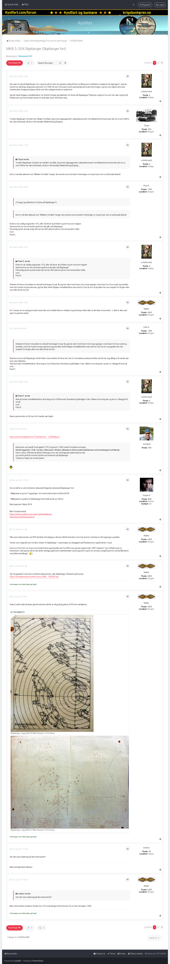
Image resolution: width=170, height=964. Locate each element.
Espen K (146, 495)
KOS (30, 56)
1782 (149, 189)
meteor (146, 848)
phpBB (18, 961)
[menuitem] (25, 4)
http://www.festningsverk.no (22, 517)
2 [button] (158, 63)
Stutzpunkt (23, 56)
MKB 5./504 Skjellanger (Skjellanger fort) (36, 49)
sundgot (146, 444)
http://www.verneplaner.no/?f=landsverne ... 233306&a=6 (35, 437)
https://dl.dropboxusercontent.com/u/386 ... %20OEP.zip (34, 577)
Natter (146, 309)
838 (149, 499)
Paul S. (146, 186)
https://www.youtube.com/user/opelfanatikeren (31, 514)
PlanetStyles (37, 961)
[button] (162, 63)
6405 (149, 312)
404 (149, 448)
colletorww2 (146, 91)
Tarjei (146, 125)
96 (150, 851)
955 (149, 129)
